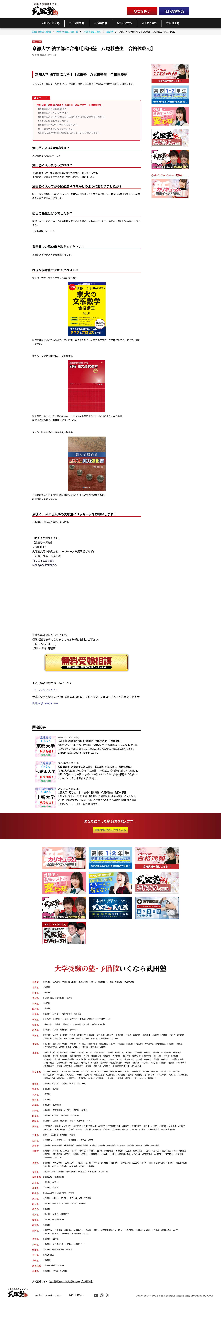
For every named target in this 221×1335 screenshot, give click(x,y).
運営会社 (48, 1331)
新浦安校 (58, 1048)
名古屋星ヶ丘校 (123, 1143)
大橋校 (161, 1258)
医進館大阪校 (151, 1177)
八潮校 (143, 1042)
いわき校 (58, 1016)
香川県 (35, 1241)
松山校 (48, 1247)
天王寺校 (67, 1173)
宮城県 (35, 999)
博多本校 (72, 1258)
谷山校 (63, 1296)
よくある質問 (149, 23)
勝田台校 (111, 1048)
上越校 (57, 1098)
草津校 (89, 1162)
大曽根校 (49, 1147)
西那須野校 (80, 1027)
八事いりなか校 (96, 1143)
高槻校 (97, 1173)
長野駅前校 (59, 1126)
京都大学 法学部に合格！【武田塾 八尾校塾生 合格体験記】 (69, 105)
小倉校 (61, 1258)
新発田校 (86, 1098)
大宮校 (57, 1039)
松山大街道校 (60, 1247)
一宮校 (169, 1143)
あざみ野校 (68, 1081)
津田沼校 (77, 1048)
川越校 (97, 1039)
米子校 (57, 1207)
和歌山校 (49, 1202)
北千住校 (148, 1061)
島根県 (35, 1212)
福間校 (101, 1262)
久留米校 (83, 1258)
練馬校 (59, 1061)
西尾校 (105, 1147)
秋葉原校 (128, 1068)
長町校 (73, 999)
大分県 (35, 1284)
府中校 (180, 1065)
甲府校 (48, 1121)
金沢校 (48, 1110)
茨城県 (35, 1021)
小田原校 (102, 1081)
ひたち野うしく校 (111, 1022)
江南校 (136, 1147)
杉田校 (176, 1089)
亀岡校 (151, 1168)
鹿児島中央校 (51, 1296)
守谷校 (96, 1022)
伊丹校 (94, 1187)
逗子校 (61, 1089)
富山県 (35, 1103)
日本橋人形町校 (70, 1068)
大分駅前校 (50, 1284)
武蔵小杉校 (182, 1081)
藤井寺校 (95, 1181)
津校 (47, 1157)
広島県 (35, 1224)
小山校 (59, 1027)
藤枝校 (76, 1138)
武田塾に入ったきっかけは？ (53, 112)
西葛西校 (129, 1057)
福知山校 (169, 1168)
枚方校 (87, 1173)
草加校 (148, 1039)
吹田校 (64, 1177)
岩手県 (35, 993)
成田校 (140, 1048)
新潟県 (35, 1098)
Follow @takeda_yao (45, 703)
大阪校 (48, 1173)
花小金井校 (72, 1076)
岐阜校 (48, 1132)
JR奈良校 (99, 1196)
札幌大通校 (140, 982)
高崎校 (48, 1033)
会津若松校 (70, 1016)
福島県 (35, 1016)
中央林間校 (50, 1089)
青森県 (35, 987)
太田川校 (69, 1143)
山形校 (48, 1010)
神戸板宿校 (136, 1187)
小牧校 (59, 1147)
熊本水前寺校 (60, 1279)
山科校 (100, 1168)
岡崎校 (59, 1143)
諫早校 (73, 1273)
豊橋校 (136, 1143)
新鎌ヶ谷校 (99, 1048)
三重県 (35, 1156)
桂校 (160, 1168)
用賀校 (57, 1068)
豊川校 (156, 1147)
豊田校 (159, 1143)
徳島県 (35, 1235)
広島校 (48, 1224)
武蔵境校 (146, 1072)
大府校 (115, 1147)
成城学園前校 (90, 1061)
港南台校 (169, 1081)
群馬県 (35, 1033)
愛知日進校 (148, 1143)
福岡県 (35, 1258)
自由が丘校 (115, 1061)
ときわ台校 (99, 1072)
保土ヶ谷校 (50, 1093)
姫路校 (48, 1187)
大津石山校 (50, 1162)
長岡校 (66, 1098)
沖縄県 (35, 1301)
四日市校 (56, 1157)
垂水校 (92, 1190)
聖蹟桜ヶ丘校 (90, 1065)
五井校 (100, 1052)
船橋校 (131, 1048)
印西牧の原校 (87, 1052)
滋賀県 (35, 1162)
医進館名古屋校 (67, 1151)
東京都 (35, 1057)
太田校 (57, 1033)
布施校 (129, 1177)
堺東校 (78, 1173)
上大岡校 (104, 1085)
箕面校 (55, 1177)
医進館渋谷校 (162, 1068)
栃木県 (35, 1027)
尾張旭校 (125, 1147)
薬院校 (57, 1262)
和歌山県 (36, 1201)
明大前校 (171, 1061)
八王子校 (150, 1057)
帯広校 (128, 982)
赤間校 (48, 1262)
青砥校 (175, 1068)
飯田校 (80, 1126)
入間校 (178, 1039)
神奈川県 (36, 1081)
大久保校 (102, 1190)
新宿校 (119, 1057)
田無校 (130, 1065)
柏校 (67, 1048)
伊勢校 (66, 1157)
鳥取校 (48, 1207)
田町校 (140, 1057)
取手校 (87, 1022)
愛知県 (35, 1143)
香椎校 (94, 1258)
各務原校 (79, 1132)
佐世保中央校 (60, 1273)
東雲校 (177, 1072)
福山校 (57, 1224)
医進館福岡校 (116, 1258)
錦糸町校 (49, 1061)
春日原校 (141, 1258)
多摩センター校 (144, 1065)
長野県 (35, 1126)
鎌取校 (110, 1052)
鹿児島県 (36, 1295)
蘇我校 (130, 1052)
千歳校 (119, 982)
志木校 (118, 1039)
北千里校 (83, 1181)
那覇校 (48, 1301)
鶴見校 (151, 1085)
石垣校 (66, 1301)
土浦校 (68, 1022)
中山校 (72, 1085)
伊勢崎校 (77, 1033)
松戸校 (122, 1048)
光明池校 (72, 1181)
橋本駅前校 (61, 1202)
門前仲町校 (65, 1057)
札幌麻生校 (88, 982)
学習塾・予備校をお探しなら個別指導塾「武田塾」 (166, 1330)
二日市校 (129, 1258)
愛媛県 (35, 1246)
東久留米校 (112, 1072)
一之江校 (58, 1072)
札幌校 (48, 982)
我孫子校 (120, 1052)
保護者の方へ (124, 23)
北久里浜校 (73, 1089)
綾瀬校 (78, 1072)
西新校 (103, 1258)
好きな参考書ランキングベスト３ (56, 128)
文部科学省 (87, 1312)
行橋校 (170, 1258)
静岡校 (48, 1138)
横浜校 (57, 1081)
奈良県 (35, 1195)
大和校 (138, 1081)
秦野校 (160, 1085)
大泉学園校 (118, 1065)
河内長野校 (76, 1177)
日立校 (77, 1022)
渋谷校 (57, 1065)
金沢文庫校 (116, 1085)
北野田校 (49, 1181)
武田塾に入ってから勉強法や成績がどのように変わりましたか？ (71, 116)
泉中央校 (62, 999)
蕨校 (102, 1042)
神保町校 (67, 1065)
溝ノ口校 (83, 1085)
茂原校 (48, 1052)
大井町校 (137, 1061)
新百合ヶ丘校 (87, 1089)
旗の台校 (149, 1068)
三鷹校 (138, 1068)
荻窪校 (170, 1057)
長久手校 (69, 1147)
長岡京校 (120, 1168)
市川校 (48, 1048)
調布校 (126, 1061)
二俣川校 (129, 1085)
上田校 (71, 1126)
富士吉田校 (59, 1121)
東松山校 (67, 1042)
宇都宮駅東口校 (105, 1027)
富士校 (85, 1138)
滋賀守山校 (63, 1162)
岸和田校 (149, 1173)
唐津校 (57, 1267)
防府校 (87, 1230)
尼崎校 (113, 1190)
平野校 (57, 1173)
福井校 (48, 1115)
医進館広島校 (90, 1224)
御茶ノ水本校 (51, 1057)
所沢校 (76, 1039)
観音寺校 (67, 1241)
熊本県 (35, 1278)
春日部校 (107, 1039)
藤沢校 (80, 1081)
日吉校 (48, 1085)
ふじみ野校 (91, 1042)
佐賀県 (35, 1267)
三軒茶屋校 (181, 1057)
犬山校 (166, 1147)
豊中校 (106, 1173)
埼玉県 (35, 1038)
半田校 (178, 1143)
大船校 (135, 1089)
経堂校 (124, 1072)
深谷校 (48, 1042)
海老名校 (101, 1089)
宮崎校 (48, 1290)
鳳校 (47, 1177)
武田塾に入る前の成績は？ (52, 108)
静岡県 (35, 1137)
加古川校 (123, 1187)
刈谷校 (109, 1143)
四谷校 (160, 1057)
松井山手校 (73, 1168)
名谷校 (122, 1190)
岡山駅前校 (63, 1218)
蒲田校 (48, 1072)
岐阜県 (35, 1132)
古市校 (139, 1177)
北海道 (35, 982)
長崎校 (48, 1273)
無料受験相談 (174, 11)
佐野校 (92, 1027)
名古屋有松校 (51, 1151)
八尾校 (160, 1173)
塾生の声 (37, 42)
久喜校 (169, 1039)
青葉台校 (148, 1081)
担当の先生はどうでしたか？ (53, 120)
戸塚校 (93, 1085)
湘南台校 (140, 1085)
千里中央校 (180, 1173)
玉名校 (73, 1279)
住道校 (139, 1173)
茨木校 (169, 1173)
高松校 (48, 1241)
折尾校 (66, 1262)
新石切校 (60, 1181)
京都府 (35, 1167)
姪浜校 (151, 1258)
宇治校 (142, 1168)
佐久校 (89, 1126)
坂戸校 (120, 1042)
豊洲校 (87, 1072)
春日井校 (81, 1143)
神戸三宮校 (59, 1187)
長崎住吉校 (84, 1273)
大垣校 (57, 1132)
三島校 (94, 1138)
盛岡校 (48, 993)
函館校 (110, 982)
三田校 (147, 1187)
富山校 (48, 1104)
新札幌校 (58, 982)
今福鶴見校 (117, 1177)
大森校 (48, 1068)
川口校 (66, 1039)
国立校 (156, 1072)
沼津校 (66, 1138)
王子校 (68, 1072)
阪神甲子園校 (159, 1187)
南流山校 (151, 1048)
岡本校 (73, 1190)
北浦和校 (158, 1039)
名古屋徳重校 (83, 1147)
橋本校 (159, 1081)
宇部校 (68, 1230)
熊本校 (48, 1279)
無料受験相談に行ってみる (110, 830)
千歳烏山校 (159, 1065)
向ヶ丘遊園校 (60, 1085)
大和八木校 (112, 1196)
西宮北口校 (73, 1187)
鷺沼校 (167, 1089)
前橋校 (66, 1033)
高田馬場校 (107, 1057)
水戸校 (59, 1022)
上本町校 (128, 1173)
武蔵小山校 (105, 1065)
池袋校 (77, 1057)
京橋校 (106, 1177)
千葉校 (87, 1048)
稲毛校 (57, 1052)
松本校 (48, 1126)
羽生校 (110, 1042)
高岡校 (57, 1104)
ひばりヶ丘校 (101, 1068)
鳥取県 (35, 1207)
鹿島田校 (124, 1089)
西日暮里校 (115, 1068)
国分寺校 (183, 1061)
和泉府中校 (177, 1177)
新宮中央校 (182, 1258)
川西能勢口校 (60, 1190)
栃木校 (68, 1027)
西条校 (66, 1224)
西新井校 (167, 1072)
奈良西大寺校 (51, 1196)
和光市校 (79, 1042)
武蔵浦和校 (131, 1042)
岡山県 (35, 1218)
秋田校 (48, 1005)
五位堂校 (87, 1196)
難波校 (97, 1177)
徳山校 (78, 1230)
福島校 (48, 1016)
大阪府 (35, 1173)
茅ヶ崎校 (156, 1089)
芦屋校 (103, 1187)
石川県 (35, 1109)
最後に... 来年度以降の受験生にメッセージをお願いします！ (69, 132)
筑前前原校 (89, 1262)
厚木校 (48, 1081)
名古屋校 (49, 1143)
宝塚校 (113, 1187)
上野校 (78, 1065)
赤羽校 (103, 1061)
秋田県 (35, 1004)
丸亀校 (57, 1241)
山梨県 (35, 1120)
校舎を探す (142, 11)
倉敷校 (75, 1218)
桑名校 (76, 1157)
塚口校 (82, 1190)
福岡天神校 (50, 1258)
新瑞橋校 (146, 1147)
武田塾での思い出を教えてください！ (58, 124)
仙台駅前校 (50, 999)
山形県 (35, 1010)
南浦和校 (128, 1039)
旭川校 (100, 982)
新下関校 (58, 1230)
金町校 (68, 1061)
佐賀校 (48, 1267)
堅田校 (98, 1162)
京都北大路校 (87, 1168)
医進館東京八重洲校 (54, 1076)
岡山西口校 (50, 1218)
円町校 (110, 1168)
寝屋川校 (116, 1173)
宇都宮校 (49, 1027)
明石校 (84, 1187)
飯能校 (57, 1042)
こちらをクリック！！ (45, 690)
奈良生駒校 (75, 1196)
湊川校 (48, 1190)
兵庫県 (35, 1186)
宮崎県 (35, 1289)
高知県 (35, 1252)
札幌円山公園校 (72, 982)
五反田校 (134, 1072)
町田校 (86, 1057)
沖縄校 (57, 1301)
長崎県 (35, 1273)
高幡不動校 (86, 1068)
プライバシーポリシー (66, 1331)
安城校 (96, 1147)
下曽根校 (77, 1262)
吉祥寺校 (160, 1061)
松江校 (48, 1213)
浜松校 (57, 1138)
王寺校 (63, 1196)
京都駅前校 (59, 1168)
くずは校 (165, 1177)
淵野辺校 (145, 1089)
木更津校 (162, 1048)
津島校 (175, 1147)
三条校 (76, 1098)
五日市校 (77, 1224)
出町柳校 (131, 1168)
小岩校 (48, 1065)
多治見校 (67, 1132)
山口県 (35, 1229)
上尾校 (139, 1039)
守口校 (87, 1177)
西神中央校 (174, 1187)
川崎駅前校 (63, 1093)
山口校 (48, 1230)
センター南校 (173, 1085)
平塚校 (112, 1081)
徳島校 (48, 1235)
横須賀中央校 (125, 1081)
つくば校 (49, 1022)
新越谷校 (86, 1039)
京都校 (48, 1168)
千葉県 (35, 1047)
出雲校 (57, 1213)
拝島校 (171, 1065)
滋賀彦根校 (77, 1162)
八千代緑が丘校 (70, 1052)
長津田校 (112, 1089)
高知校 (48, 1252)
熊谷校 (48, 1039)
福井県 (35, 1115)
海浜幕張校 (175, 1048)
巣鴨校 (78, 1061)
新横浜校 (90, 1081)
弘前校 (48, 988)
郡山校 (82, 1016)
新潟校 (48, 1098)
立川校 (95, 1057)
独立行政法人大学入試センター (64, 1312)
